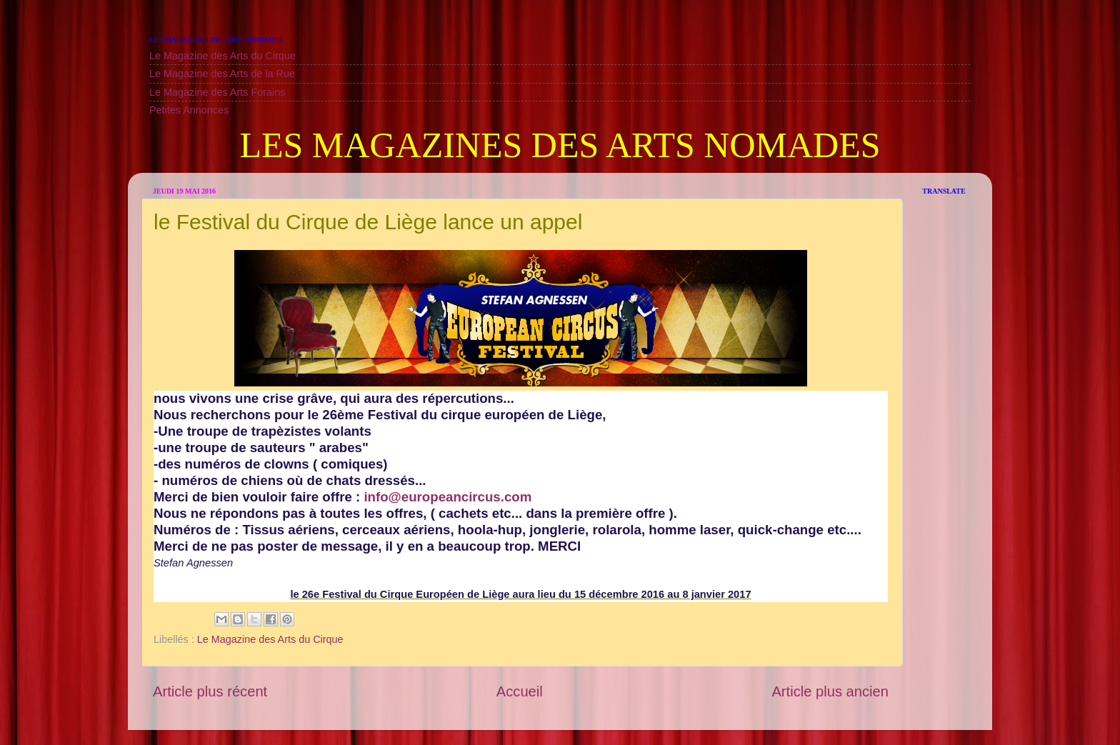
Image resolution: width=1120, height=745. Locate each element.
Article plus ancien (830, 691)
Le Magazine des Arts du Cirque (222, 55)
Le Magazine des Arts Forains (217, 92)
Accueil (519, 691)
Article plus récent (210, 691)
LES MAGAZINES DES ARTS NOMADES (559, 145)
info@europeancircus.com (447, 496)
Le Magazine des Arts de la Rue (222, 73)
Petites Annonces (189, 110)
